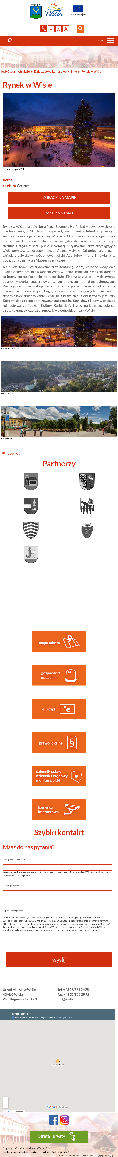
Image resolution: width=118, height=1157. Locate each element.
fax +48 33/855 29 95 (73, 994)
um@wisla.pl (67, 999)
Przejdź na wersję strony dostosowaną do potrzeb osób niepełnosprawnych (43, 28)
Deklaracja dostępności (55, 1152)
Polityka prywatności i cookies (20, 1152)
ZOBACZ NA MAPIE (59, 197)
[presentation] (57, 944)
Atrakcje (24, 71)
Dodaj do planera (59, 213)
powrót (11, 453)
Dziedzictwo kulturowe (50, 71)
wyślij (59, 959)
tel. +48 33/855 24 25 (73, 990)
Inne (74, 71)
